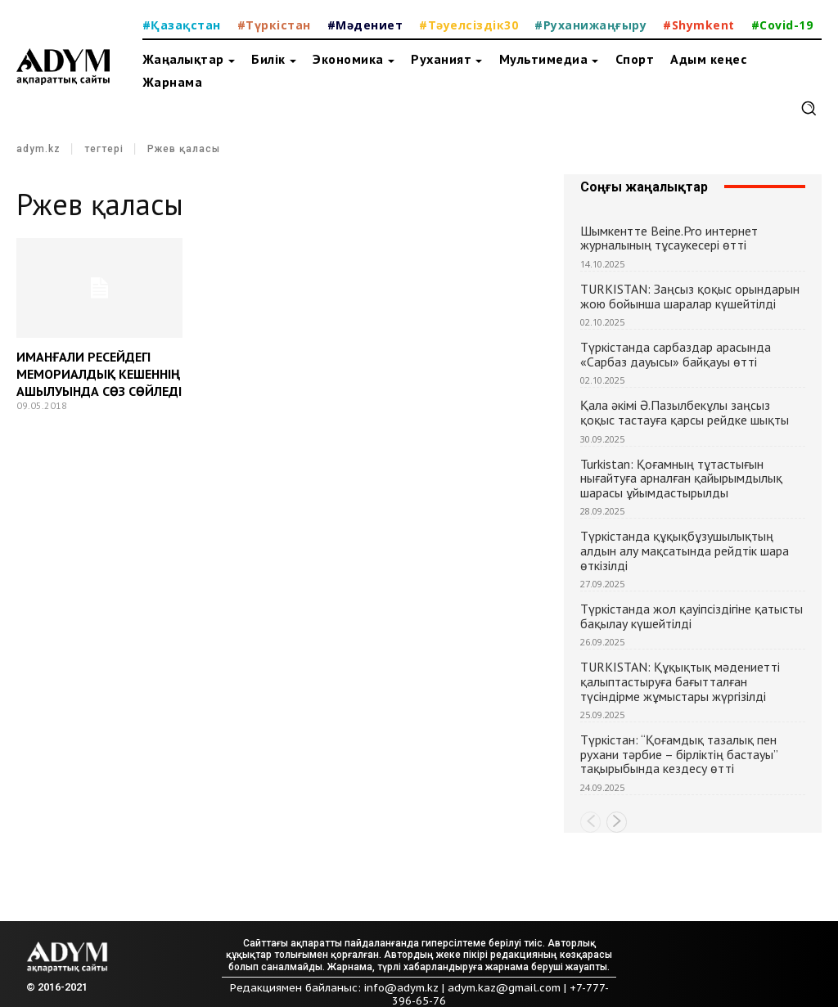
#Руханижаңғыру (590, 25)
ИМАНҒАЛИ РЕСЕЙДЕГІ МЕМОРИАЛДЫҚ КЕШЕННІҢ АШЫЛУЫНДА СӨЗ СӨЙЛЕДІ (99, 373)
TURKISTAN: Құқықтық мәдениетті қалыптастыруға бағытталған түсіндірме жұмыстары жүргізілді (680, 681)
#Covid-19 (782, 25)
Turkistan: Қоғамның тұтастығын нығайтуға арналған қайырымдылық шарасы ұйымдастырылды (681, 478)
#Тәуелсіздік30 (468, 25)
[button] (808, 108)
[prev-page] (590, 822)
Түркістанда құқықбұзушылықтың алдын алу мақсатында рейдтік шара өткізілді (684, 550)
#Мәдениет (365, 25)
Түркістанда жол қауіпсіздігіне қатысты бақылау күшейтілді (691, 616)
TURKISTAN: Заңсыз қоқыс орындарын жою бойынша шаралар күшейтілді (690, 296)
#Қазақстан (181, 25)
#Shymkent (699, 25)
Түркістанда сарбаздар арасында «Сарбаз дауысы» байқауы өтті (675, 354)
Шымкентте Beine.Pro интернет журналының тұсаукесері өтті (669, 238)
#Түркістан (274, 25)
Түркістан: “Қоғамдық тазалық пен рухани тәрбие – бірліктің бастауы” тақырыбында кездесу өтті (678, 753)
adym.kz (38, 149)
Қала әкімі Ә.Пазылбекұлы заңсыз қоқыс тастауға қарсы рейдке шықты (684, 412)
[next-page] (616, 822)
